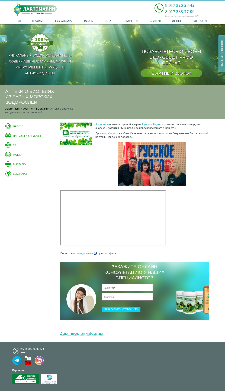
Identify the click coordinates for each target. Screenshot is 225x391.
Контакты (200, 20)
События (155, 20)
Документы (130, 20)
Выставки (19, 164)
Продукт (38, 20)
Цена (108, 20)
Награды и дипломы (27, 135)
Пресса (18, 126)
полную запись (85, 253)
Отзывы (177, 20)
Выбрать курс (63, 20)
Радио (17, 154)
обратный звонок (171, 73)
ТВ (14, 145)
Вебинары (20, 173)
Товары (88, 20)
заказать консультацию (121, 309)
